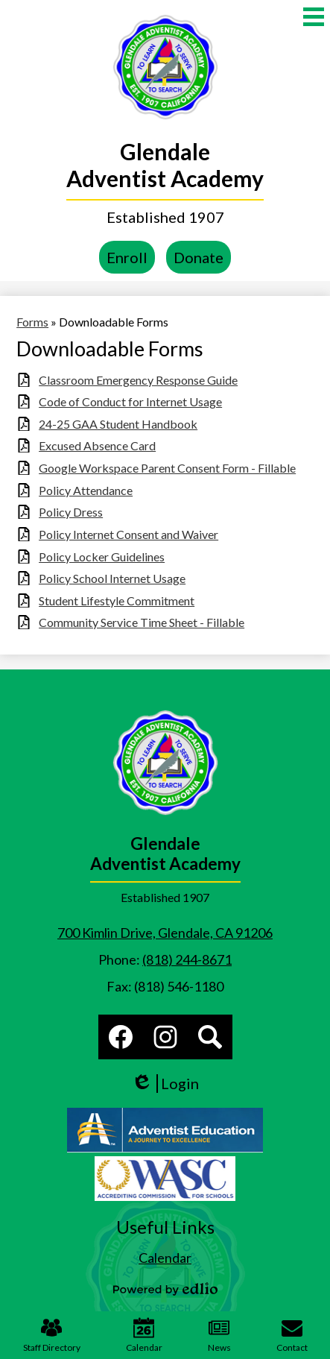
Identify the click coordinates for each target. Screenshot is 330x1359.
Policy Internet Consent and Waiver (128, 534)
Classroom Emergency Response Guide (138, 380)
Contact (292, 1335)
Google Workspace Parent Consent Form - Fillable (167, 468)
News (219, 1335)
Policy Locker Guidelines (102, 556)
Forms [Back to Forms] (32, 322)
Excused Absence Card (97, 445)
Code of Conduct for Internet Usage (130, 401)
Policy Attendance (86, 490)
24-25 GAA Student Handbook (118, 424)
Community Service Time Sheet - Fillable (141, 622)
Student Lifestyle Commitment (116, 600)
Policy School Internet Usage (112, 578)
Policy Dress (71, 512)
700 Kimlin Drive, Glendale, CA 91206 (165, 932)
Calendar (144, 1335)
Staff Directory (51, 1335)
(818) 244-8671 (187, 959)
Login (165, 1083)
